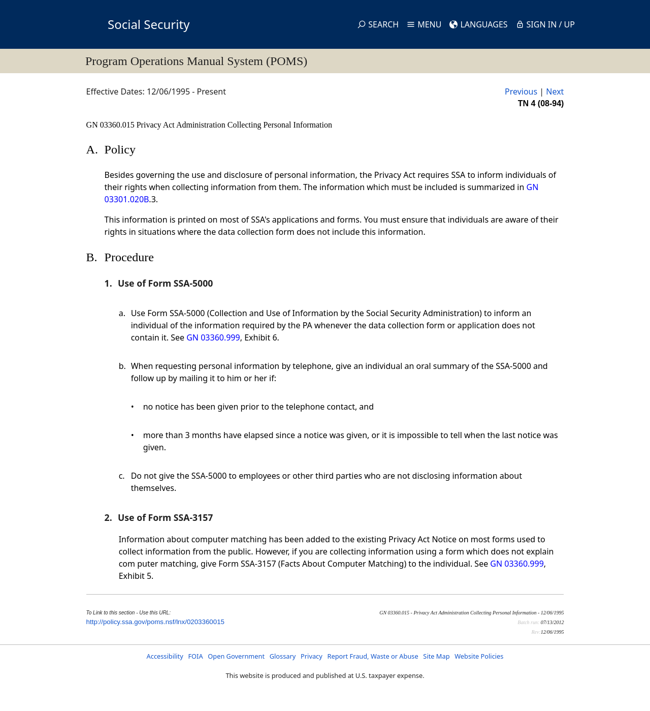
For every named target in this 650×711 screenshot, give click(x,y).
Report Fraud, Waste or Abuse (372, 656)
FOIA (195, 656)
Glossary (283, 656)
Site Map (436, 656)
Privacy (311, 656)
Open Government (236, 656)
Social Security (148, 24)
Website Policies (478, 656)
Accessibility (165, 656)
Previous (521, 91)
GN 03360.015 (111, 124)
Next (555, 91)
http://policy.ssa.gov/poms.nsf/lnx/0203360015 (155, 622)
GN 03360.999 (213, 337)
